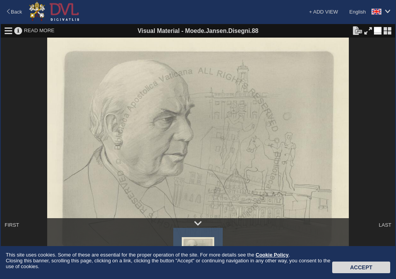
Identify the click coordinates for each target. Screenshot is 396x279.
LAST (385, 225)
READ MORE (39, 30)
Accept (361, 267)
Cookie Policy (272, 255)
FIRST (12, 225)
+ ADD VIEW (323, 12)
